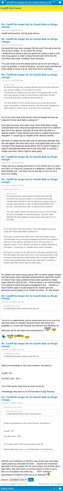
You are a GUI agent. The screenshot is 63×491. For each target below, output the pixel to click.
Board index (7, 488)
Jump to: (4, 480)
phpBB (12, 484)
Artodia (59, 484)
